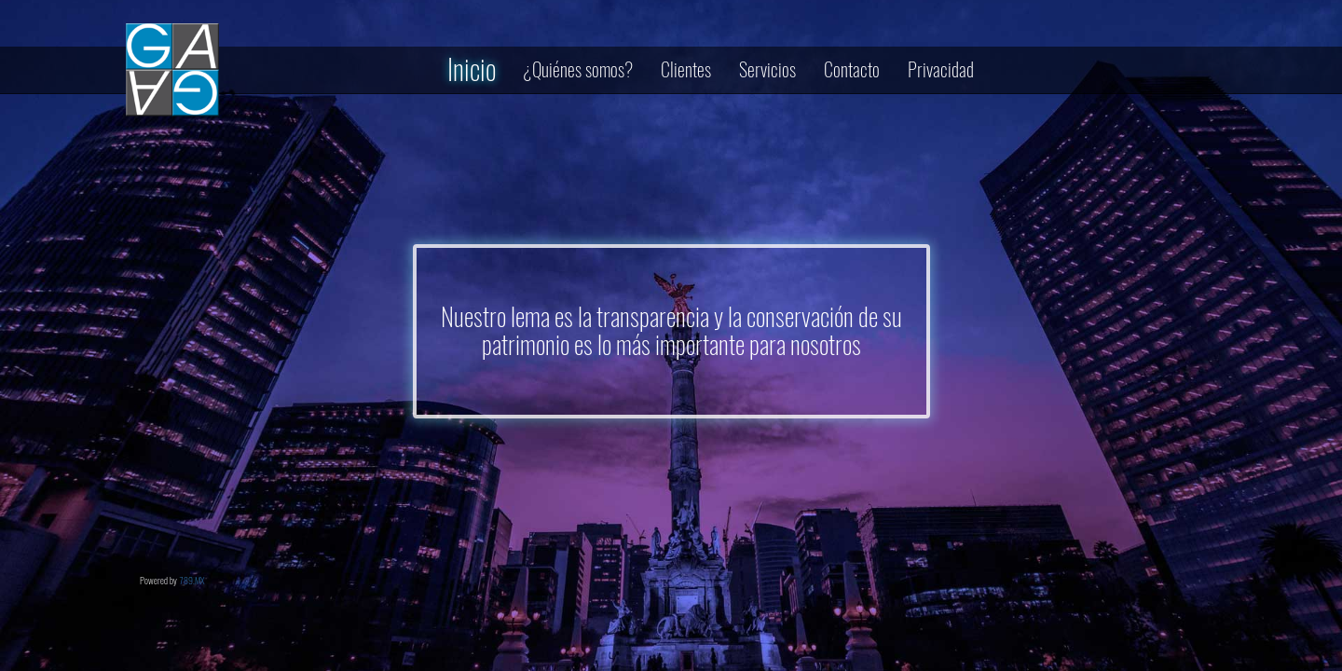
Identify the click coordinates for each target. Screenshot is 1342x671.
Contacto (852, 69)
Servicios (767, 69)
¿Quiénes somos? (578, 69)
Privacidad (941, 69)
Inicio (471, 69)
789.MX (192, 580)
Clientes (686, 69)
